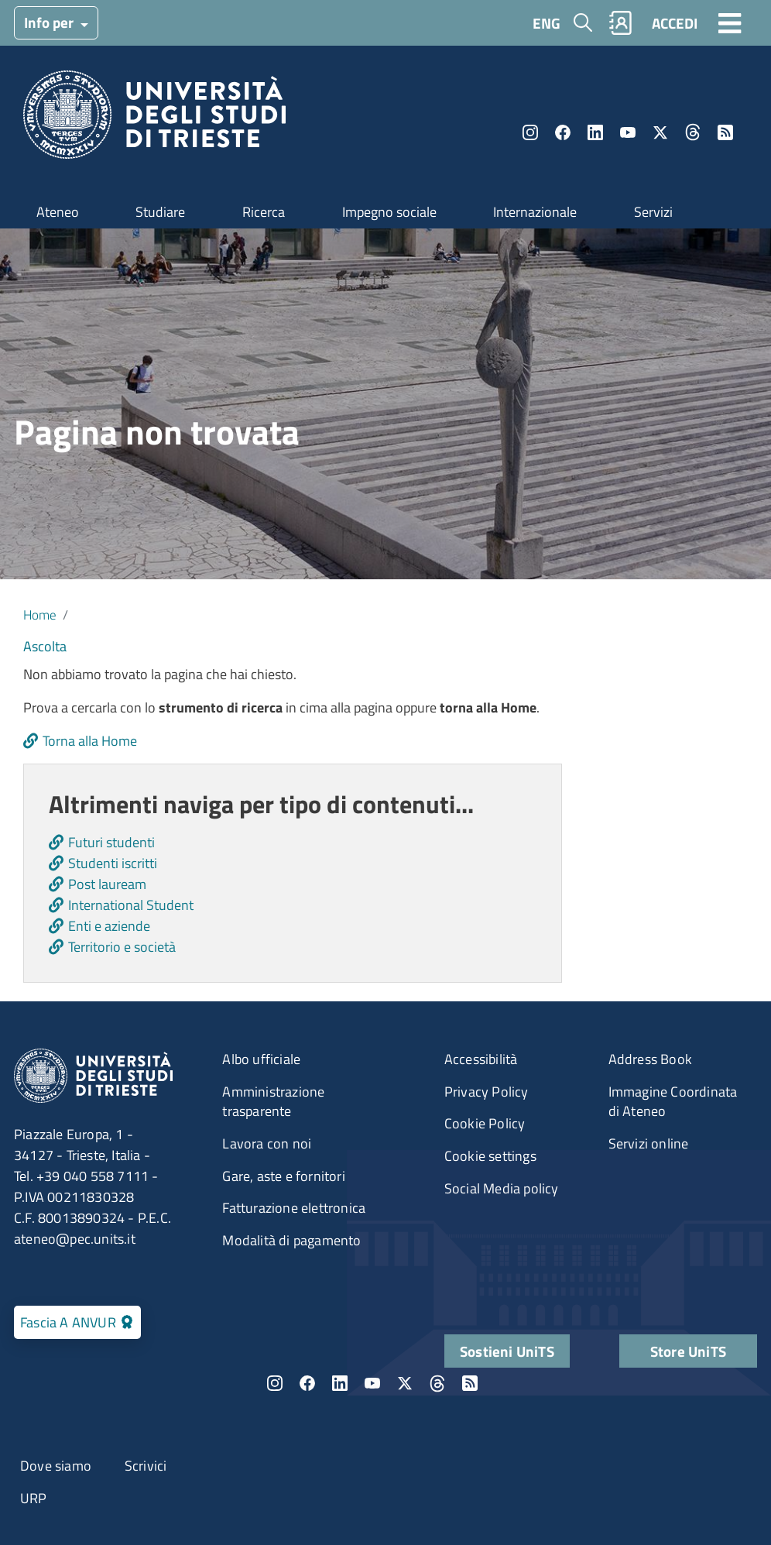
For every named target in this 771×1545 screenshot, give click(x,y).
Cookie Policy (485, 1123)
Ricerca (263, 211)
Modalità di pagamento (291, 1240)
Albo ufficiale (261, 1059)
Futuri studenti (111, 842)
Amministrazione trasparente (273, 1101)
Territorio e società (122, 946)
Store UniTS (688, 1351)
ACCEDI (674, 23)
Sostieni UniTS (507, 1351)
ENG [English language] (546, 23)
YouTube (628, 132)
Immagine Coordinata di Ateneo (673, 1101)
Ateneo (57, 211)
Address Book (650, 1059)
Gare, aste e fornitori (283, 1176)
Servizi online (648, 1143)
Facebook (563, 132)
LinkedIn (595, 132)
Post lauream (107, 884)
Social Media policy (501, 1188)
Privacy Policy (486, 1091)
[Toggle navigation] (730, 22)
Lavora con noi (266, 1143)
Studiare (160, 211)
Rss (725, 132)
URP (33, 1498)
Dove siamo (55, 1465)
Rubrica (620, 22)
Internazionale (535, 211)
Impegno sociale (389, 211)
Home (40, 614)
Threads (693, 132)
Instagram (530, 132)
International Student (131, 904)
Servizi (653, 211)
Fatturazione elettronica (293, 1207)
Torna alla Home (90, 740)
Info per (50, 22)
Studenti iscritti (112, 863)
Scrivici (146, 1465)
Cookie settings (490, 1155)
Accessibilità (481, 1059)
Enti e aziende (109, 925)
